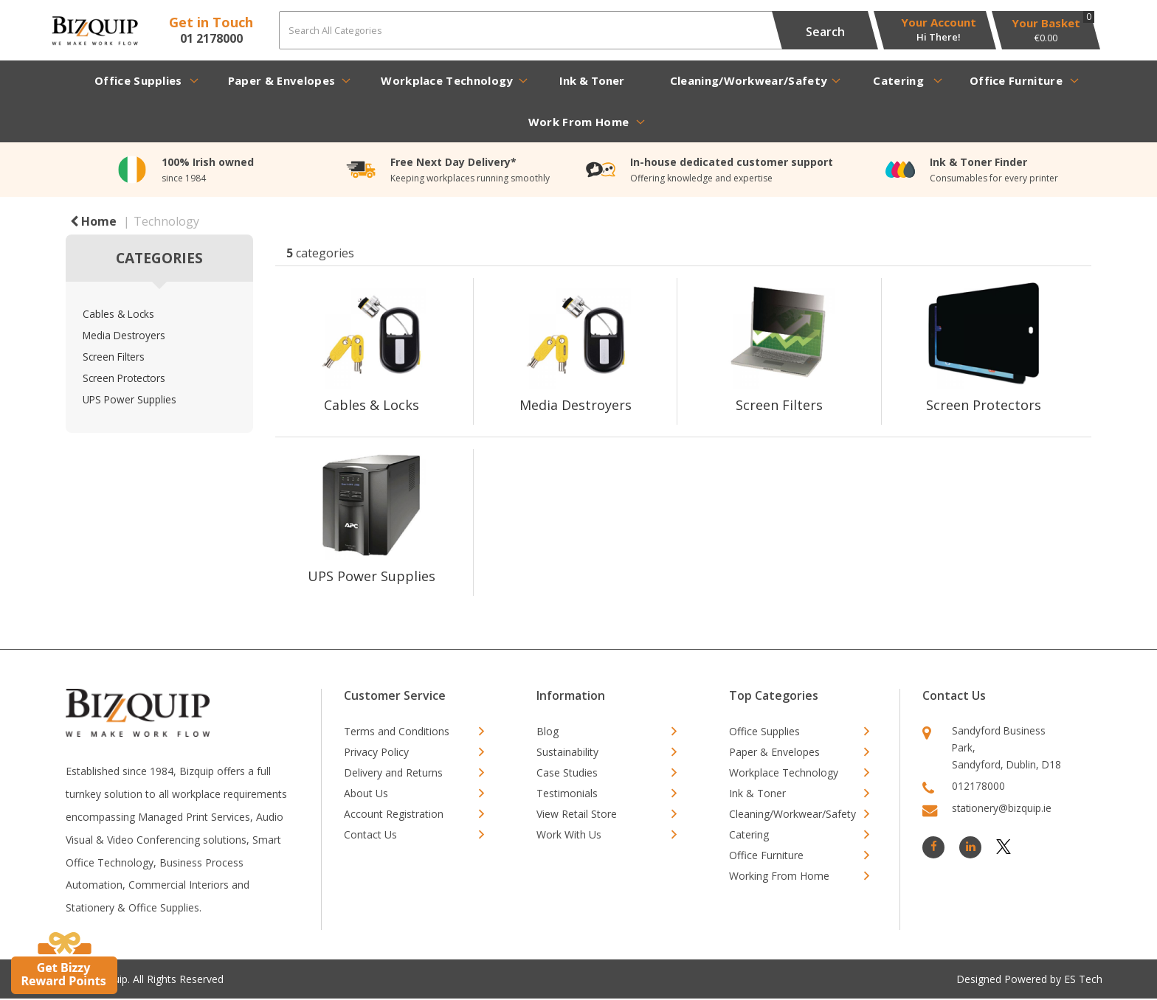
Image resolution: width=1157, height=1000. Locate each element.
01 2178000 (211, 38)
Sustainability (567, 752)
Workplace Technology (447, 80)
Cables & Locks (118, 314)
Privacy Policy (376, 752)
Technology (166, 221)
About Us (366, 793)
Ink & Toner (591, 80)
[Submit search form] (825, 30)
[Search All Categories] (573, 30)
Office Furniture (1016, 80)
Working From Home (779, 876)
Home (93, 221)
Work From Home (578, 121)
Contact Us (370, 834)
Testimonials (567, 793)
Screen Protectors (124, 378)
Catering (898, 80)
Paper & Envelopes (281, 80)
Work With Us (568, 834)
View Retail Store (576, 814)
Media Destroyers (124, 335)
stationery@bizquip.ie (1001, 808)
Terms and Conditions (396, 731)
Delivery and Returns (393, 772)
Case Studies (567, 772)
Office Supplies (138, 80)
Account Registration (393, 814)
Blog (547, 731)
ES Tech (1083, 979)
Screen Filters (114, 357)
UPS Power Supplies (129, 399)
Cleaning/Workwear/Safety (749, 80)
